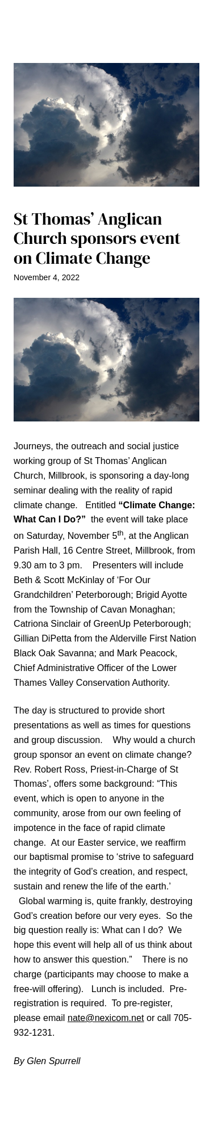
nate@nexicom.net (106, 1018)
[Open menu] (107, 45)
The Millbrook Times (107, 17)
